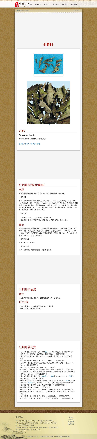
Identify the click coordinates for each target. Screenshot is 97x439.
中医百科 (20, 10)
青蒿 (67, 380)
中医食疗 (38, 4)
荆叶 (38, 144)
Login (71, 417)
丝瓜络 (44, 376)
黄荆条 (27, 144)
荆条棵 (33, 144)
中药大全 (47, 4)
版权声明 (71, 422)
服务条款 (71, 424)
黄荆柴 (21, 144)
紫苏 (46, 352)
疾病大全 (65, 4)
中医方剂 (56, 4)
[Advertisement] (48, 27)
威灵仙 (30, 383)
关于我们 (71, 419)
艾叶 (70, 376)
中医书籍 (74, 4)
